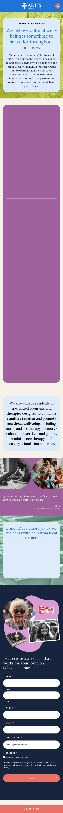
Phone (10, 708)
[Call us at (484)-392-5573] (57, 6)
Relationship (14, 737)
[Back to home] (31, 6)
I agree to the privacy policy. (18, 757)
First (8, 689)
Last (8, 701)
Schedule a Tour (31, 808)
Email (10, 723)
